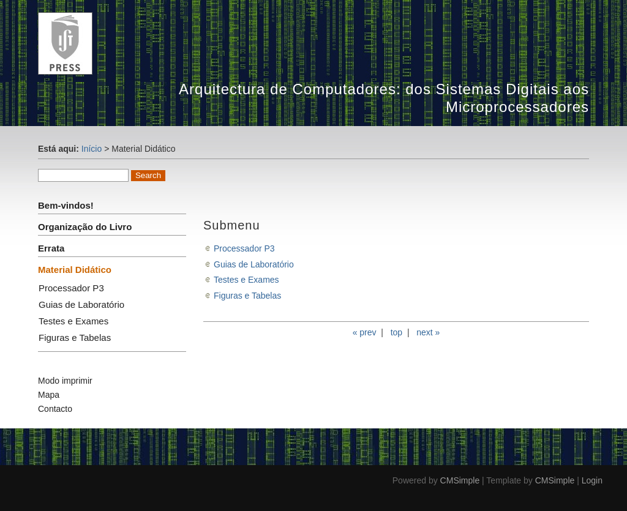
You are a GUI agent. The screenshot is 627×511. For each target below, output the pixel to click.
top (396, 332)
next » (428, 332)
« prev (365, 332)
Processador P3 (71, 288)
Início (91, 149)
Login (592, 480)
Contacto (55, 409)
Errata (51, 248)
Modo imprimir (65, 381)
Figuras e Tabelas (75, 337)
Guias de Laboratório (81, 304)
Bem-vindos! (66, 205)
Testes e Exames (73, 321)
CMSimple (460, 480)
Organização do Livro (85, 227)
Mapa (48, 395)
